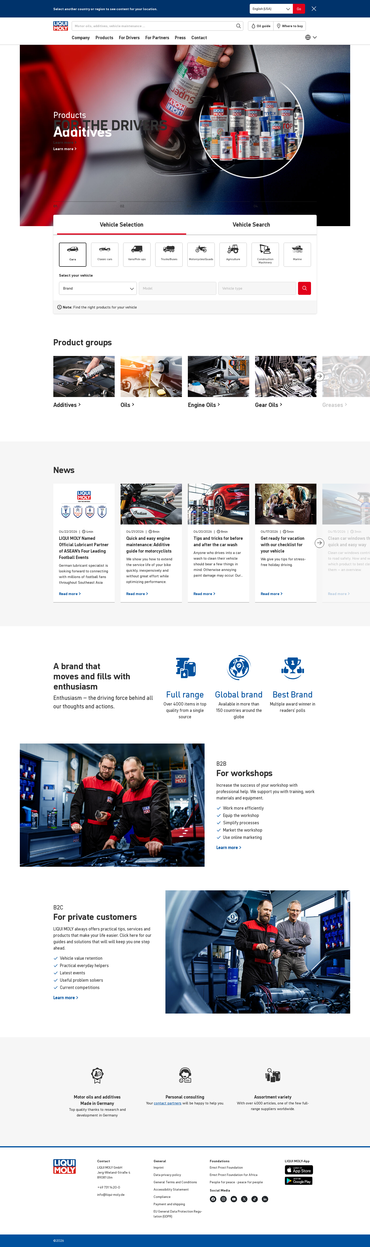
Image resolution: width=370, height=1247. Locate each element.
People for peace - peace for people (236, 1182)
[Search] (165, 26)
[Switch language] (271, 9)
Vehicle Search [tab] (251, 224)
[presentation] (319, 376)
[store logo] (67, 32)
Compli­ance (162, 1196)
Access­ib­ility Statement (171, 1189)
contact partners (167, 1103)
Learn (228, 847)
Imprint (159, 1167)
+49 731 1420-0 (108, 1187)
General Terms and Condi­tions (175, 1182)
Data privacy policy (167, 1174)
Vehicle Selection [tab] (121, 224)
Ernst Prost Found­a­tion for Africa (233, 1174)
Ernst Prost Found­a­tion (226, 1167)
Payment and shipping (169, 1204)
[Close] (314, 8)
